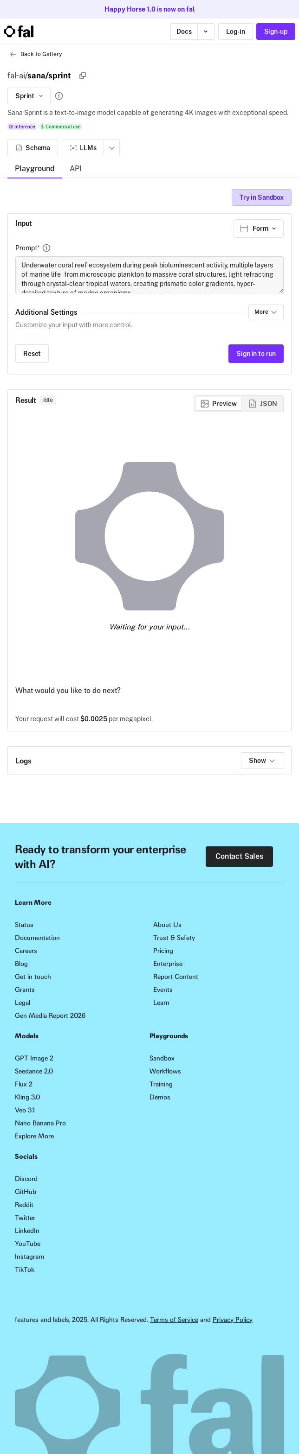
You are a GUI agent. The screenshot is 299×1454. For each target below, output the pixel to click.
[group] (239, 403)
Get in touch (33, 976)
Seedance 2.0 (34, 1071)
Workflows (165, 1071)
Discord (26, 1179)
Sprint (30, 96)
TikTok (24, 1269)
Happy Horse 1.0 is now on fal (149, 9)
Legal (22, 1002)
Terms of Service (174, 1319)
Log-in (235, 31)
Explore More (34, 1136)
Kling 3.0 (27, 1097)
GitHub (25, 1191)
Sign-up (275, 31)
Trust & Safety (174, 937)
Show (262, 760)
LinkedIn (27, 1230)
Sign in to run (256, 353)
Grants (25, 989)
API (76, 168)
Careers (26, 950)
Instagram (29, 1256)
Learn (161, 1002)
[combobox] (259, 228)
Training (161, 1084)
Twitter (25, 1217)
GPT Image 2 (34, 1058)
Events (163, 989)
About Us (167, 925)
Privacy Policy (233, 1319)
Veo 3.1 (25, 1110)
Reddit (24, 1204)
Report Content (175, 976)
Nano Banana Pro (40, 1123)
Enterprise (167, 963)
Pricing (163, 950)
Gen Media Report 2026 (50, 1015)
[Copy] (82, 75)
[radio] (218, 404)
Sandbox (162, 1058)
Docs (183, 31)
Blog (21, 963)
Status (24, 925)
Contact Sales (239, 856)
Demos (160, 1097)
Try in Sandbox (262, 197)
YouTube (27, 1243)
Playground (35, 168)
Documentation (37, 937)
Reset (32, 353)
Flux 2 (23, 1084)
